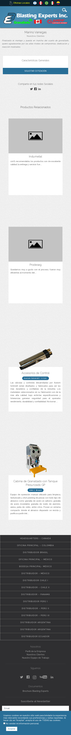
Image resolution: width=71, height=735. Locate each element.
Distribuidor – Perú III (36, 615)
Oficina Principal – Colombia (35, 545)
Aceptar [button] (11, 729)
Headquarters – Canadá (35, 538)
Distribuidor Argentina (35, 622)
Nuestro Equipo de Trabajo (35, 658)
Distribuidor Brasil (35, 552)
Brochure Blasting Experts (35, 691)
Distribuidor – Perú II (35, 608)
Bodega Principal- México (35, 566)
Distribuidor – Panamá (35, 594)
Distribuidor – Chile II (36, 587)
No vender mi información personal (22, 723)
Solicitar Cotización (35, 71)
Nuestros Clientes (35, 36)
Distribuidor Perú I (35, 601)
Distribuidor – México (36, 573)
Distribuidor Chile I (35, 580)
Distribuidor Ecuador (36, 636)
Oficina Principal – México (35, 559)
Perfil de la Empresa (35, 651)
